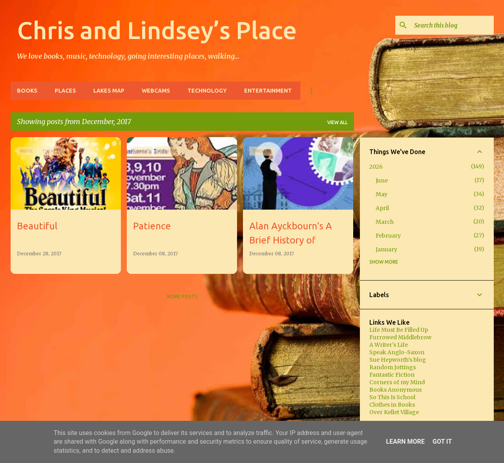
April (382, 208)
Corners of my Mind (397, 382)
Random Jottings (392, 367)
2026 (376, 166)
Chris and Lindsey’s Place (157, 30)
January (386, 249)
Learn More (405, 441)
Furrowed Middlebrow (400, 337)
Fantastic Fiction (392, 374)
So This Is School (392, 397)
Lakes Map (108, 90)
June (382, 180)
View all (337, 122)
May (381, 194)
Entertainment (268, 90)
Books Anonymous (395, 389)
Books (27, 90)
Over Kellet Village (394, 412)
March (385, 221)
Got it (442, 441)
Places (65, 90)
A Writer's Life (388, 344)
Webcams (156, 90)
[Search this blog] (452, 25)
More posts (182, 296)
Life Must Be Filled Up (398, 329)
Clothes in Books (392, 404)
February (388, 235)
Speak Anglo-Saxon (396, 352)
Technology (207, 90)
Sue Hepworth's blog (397, 359)
